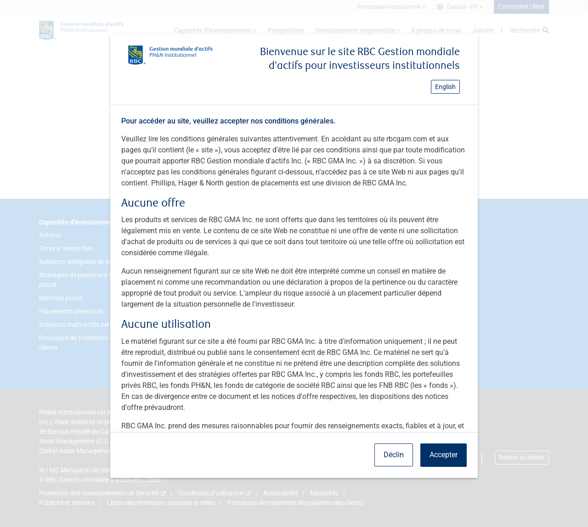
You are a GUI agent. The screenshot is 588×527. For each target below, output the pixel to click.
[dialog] (294, 263)
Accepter (444, 454)
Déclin (394, 454)
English (445, 86)
